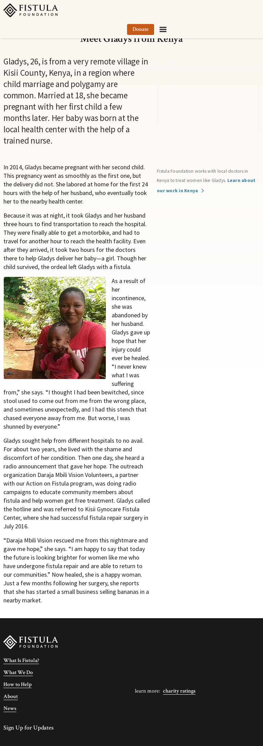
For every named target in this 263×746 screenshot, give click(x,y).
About (10, 696)
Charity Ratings (179, 691)
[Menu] (250, 10)
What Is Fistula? (21, 660)
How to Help (17, 684)
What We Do (18, 672)
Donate (228, 10)
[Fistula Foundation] (30, 641)
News (9, 708)
